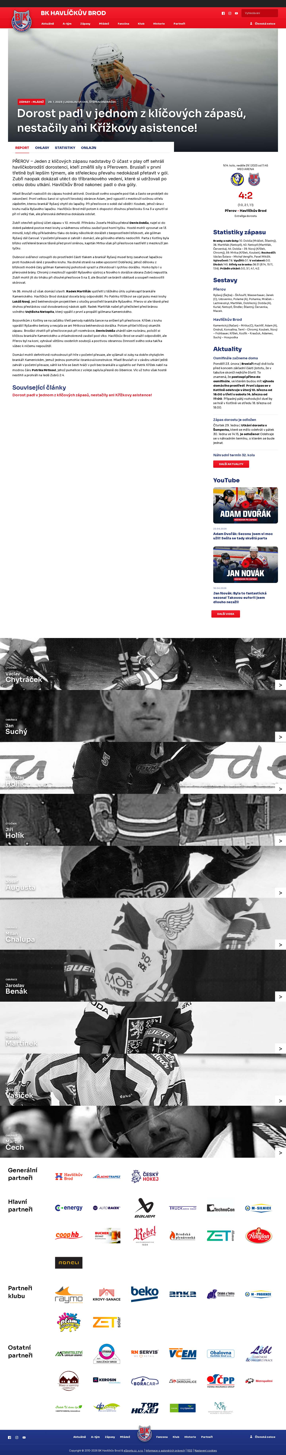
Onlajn (88, 148)
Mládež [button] (104, 23)
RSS (189, 1448)
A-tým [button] (67, 23)
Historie (190, 1435)
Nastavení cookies (206, 1448)
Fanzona (162, 1435)
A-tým (95, 1435)
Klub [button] (141, 23)
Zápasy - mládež (31, 102)
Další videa (225, 614)
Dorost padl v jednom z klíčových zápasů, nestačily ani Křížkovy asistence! (82, 395)
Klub (176, 1435)
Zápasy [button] (85, 23)
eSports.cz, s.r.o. (133, 1448)
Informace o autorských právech (165, 1448)
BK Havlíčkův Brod (73, 13)
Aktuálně (79, 1435)
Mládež (125, 1435)
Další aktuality (231, 464)
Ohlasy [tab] (42, 148)
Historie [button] (159, 23)
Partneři (179, 23)
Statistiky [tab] (65, 148)
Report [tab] (22, 148)
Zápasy (110, 1435)
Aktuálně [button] (48, 23)
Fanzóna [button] (124, 23)
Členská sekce (262, 23)
